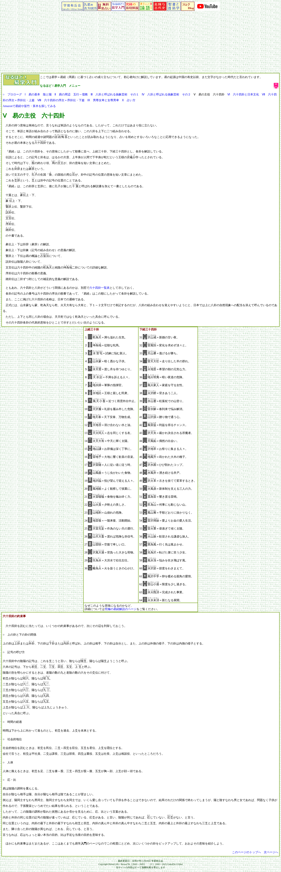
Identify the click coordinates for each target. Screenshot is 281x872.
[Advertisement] (140, 45)
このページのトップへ (246, 852)
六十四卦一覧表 (99, 287)
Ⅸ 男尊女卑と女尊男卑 (103, 100)
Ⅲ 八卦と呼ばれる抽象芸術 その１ (115, 94)
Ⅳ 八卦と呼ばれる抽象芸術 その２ (166, 94)
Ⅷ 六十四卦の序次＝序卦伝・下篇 (61, 100)
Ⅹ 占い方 (128, 100)
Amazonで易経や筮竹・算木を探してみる (29, 106)
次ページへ (271, 852)
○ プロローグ (12, 94)
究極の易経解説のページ (121, 609)
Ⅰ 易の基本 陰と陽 (38, 94)
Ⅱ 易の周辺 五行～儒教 (71, 94)
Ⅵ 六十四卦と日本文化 (243, 94)
